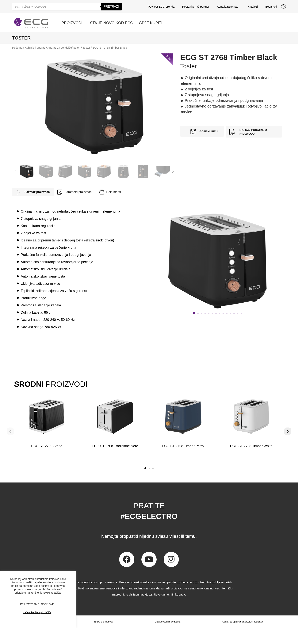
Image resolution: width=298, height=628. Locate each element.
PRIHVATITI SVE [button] (29, 604)
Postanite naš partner (195, 6)
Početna (17, 47)
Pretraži (111, 6)
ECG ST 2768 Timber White (251, 446)
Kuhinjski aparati (35, 47)
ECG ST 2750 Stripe (46, 446)
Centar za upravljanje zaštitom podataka (242, 621)
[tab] (33, 192)
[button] (15, 171)
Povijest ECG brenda (161, 6)
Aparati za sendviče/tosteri (64, 47)
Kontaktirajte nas (228, 7)
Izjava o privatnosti (103, 621)
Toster (86, 47)
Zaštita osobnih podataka (167, 621)
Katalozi (253, 6)
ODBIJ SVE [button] (47, 604)
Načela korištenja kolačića (37, 612)
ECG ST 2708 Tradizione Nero (115, 446)
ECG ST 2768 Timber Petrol (183, 446)
